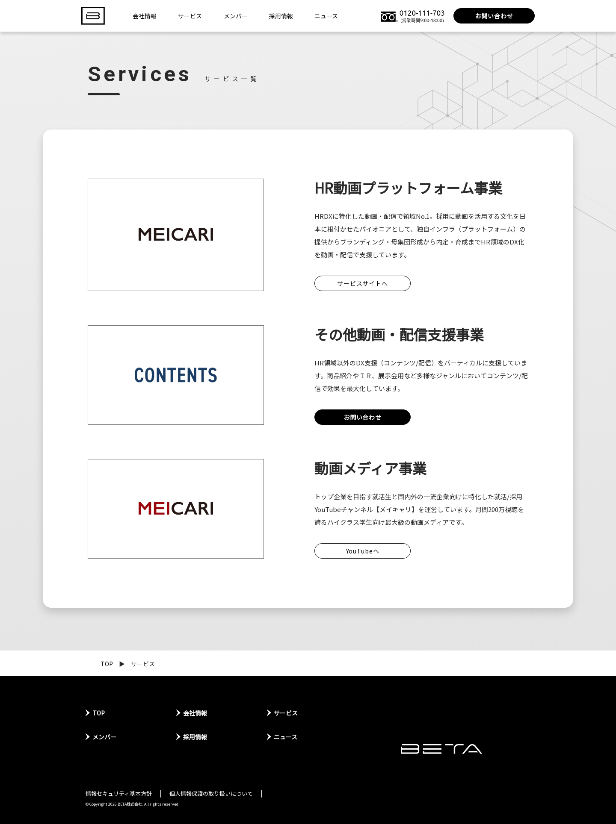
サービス (190, 16)
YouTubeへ (362, 551)
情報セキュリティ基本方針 (119, 793)
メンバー (236, 16)
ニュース (326, 16)
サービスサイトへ (362, 283)
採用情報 (281, 16)
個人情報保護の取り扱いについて (211, 793)
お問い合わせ (494, 16)
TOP (107, 663)
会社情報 (145, 16)
